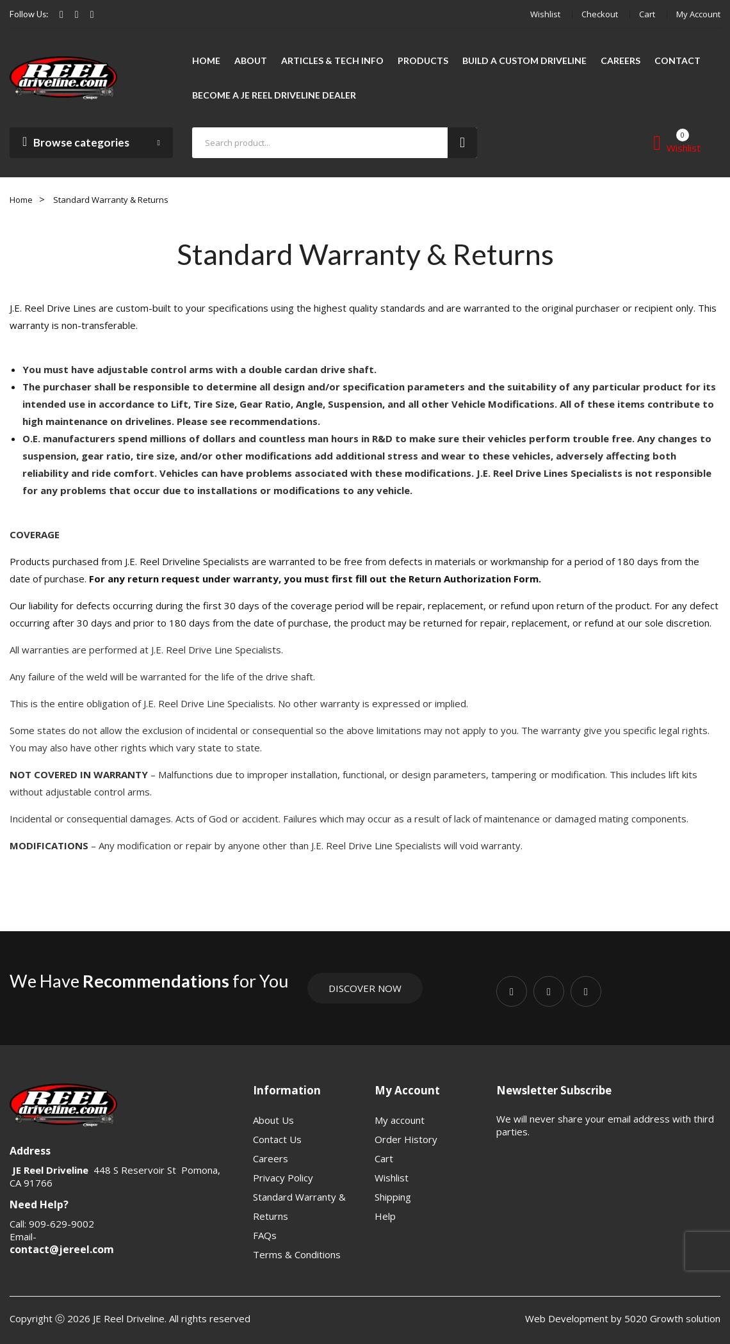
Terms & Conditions (297, 1254)
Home (21, 199)
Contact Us (277, 1139)
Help (385, 1216)
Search (462, 142)
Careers (270, 1158)
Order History (406, 1139)
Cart (647, 14)
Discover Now (365, 988)
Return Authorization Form (474, 578)
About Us (273, 1120)
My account (698, 14)
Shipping (393, 1196)
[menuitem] (206, 61)
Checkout (599, 14)
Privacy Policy (283, 1177)
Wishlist (545, 14)
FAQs (265, 1235)
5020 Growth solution (671, 1318)
